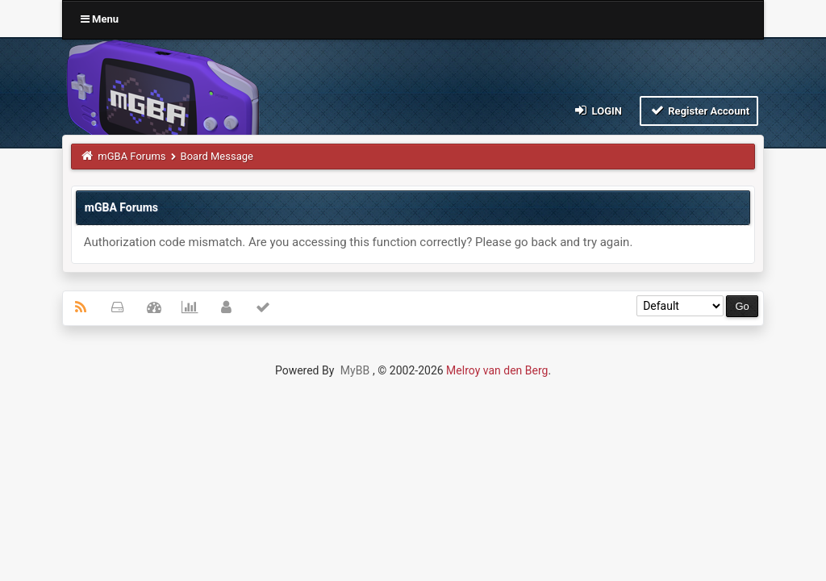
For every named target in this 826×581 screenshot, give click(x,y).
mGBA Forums (131, 156)
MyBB (354, 370)
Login (597, 110)
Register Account (699, 110)
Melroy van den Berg (497, 370)
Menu (100, 19)
